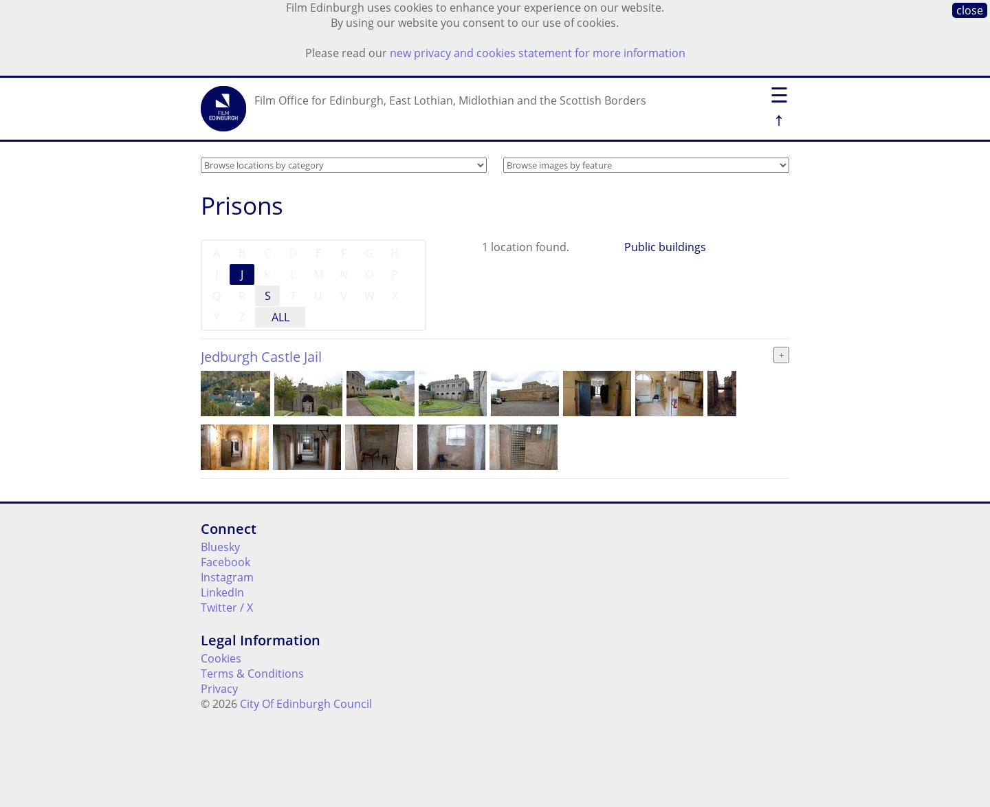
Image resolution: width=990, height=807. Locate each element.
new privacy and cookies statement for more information (537, 53)
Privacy (219, 688)
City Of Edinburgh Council (306, 703)
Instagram (227, 577)
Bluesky (220, 547)
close (969, 10)
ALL (280, 317)
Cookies (221, 658)
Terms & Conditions (252, 673)
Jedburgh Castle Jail (261, 356)
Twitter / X (227, 607)
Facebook (225, 562)
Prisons (242, 205)
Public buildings (665, 247)
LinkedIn (222, 592)
